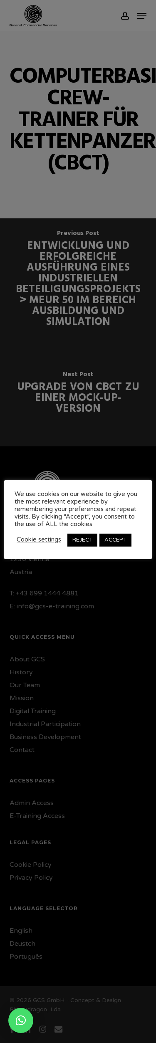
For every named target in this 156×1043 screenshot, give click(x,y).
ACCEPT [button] (115, 540)
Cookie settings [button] (39, 539)
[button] (20, 1020)
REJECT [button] (82, 540)
